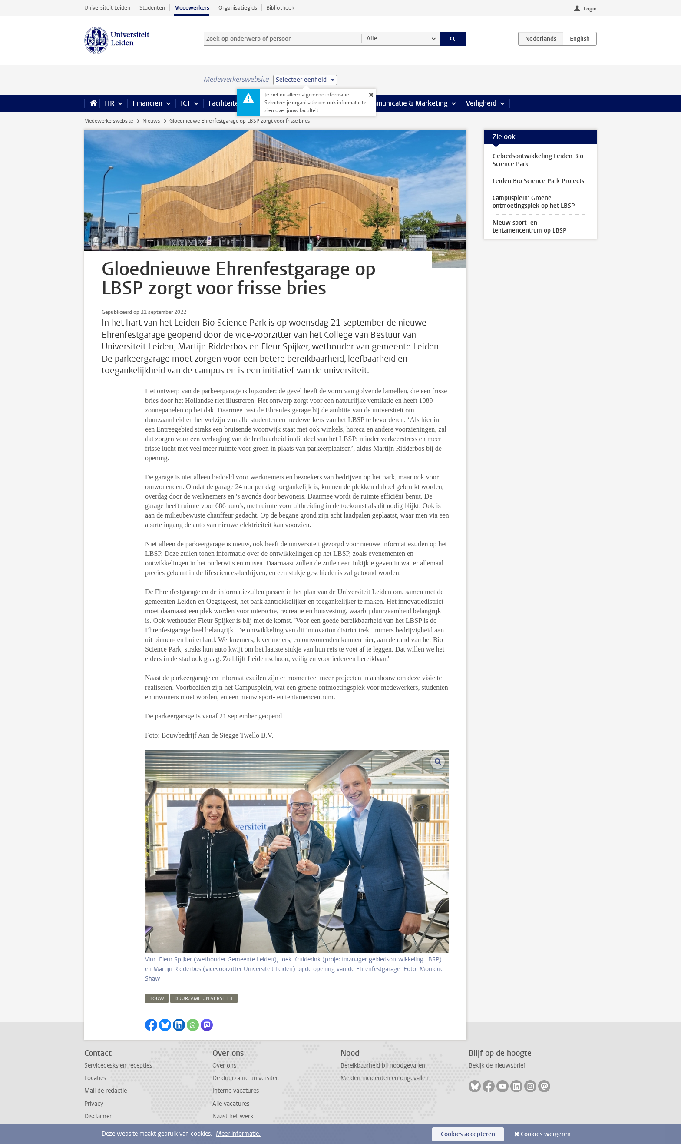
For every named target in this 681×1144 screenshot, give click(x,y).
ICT (185, 103)
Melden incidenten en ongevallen (384, 1078)
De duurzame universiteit (245, 1078)
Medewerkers (191, 7)
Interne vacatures (235, 1091)
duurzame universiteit (204, 998)
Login (590, 8)
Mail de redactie (105, 1091)
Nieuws (151, 120)
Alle (372, 38)
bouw (156, 998)
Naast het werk (232, 1116)
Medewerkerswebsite (108, 120)
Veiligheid (481, 103)
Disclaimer (98, 1116)
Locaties (95, 1078)
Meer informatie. (238, 1134)
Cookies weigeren (546, 1134)
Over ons (224, 1065)
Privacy (93, 1104)
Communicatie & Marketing (405, 103)
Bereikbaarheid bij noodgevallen (382, 1065)
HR (109, 103)
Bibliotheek (280, 7)
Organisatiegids (237, 7)
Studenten (152, 7)
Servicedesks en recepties (118, 1065)
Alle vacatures (230, 1104)
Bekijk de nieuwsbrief (497, 1065)
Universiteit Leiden (107, 7)
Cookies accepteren (468, 1134)
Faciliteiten (225, 103)
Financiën (147, 103)
